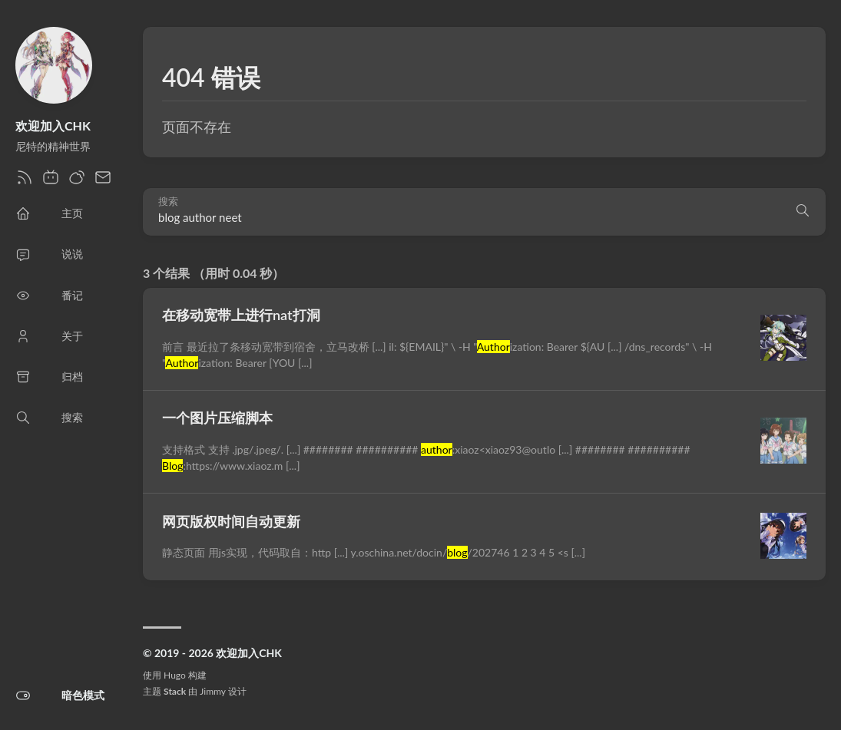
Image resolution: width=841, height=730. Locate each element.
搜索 (168, 201)
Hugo (175, 675)
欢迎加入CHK (53, 125)
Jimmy (212, 691)
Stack (175, 691)
